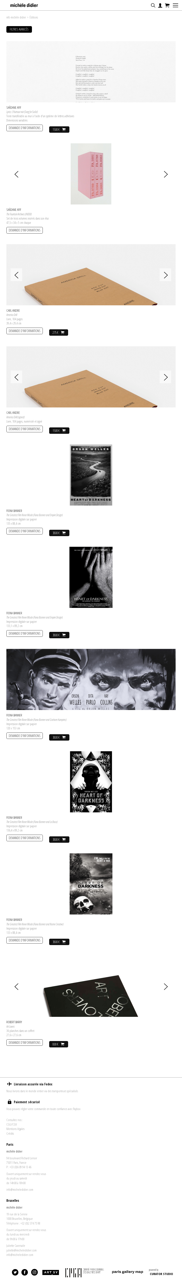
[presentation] (12, 174)
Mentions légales (15, 1132)
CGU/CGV (11, 1128)
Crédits (10, 1137)
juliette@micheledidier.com (21, 1253)
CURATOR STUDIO (161, 1277)
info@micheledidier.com (19, 1193)
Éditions (34, 17)
